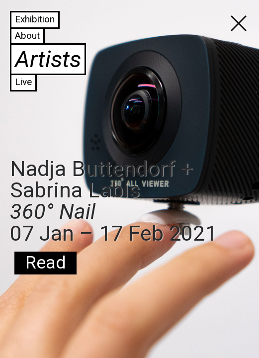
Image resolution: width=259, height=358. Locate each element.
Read (45, 263)
